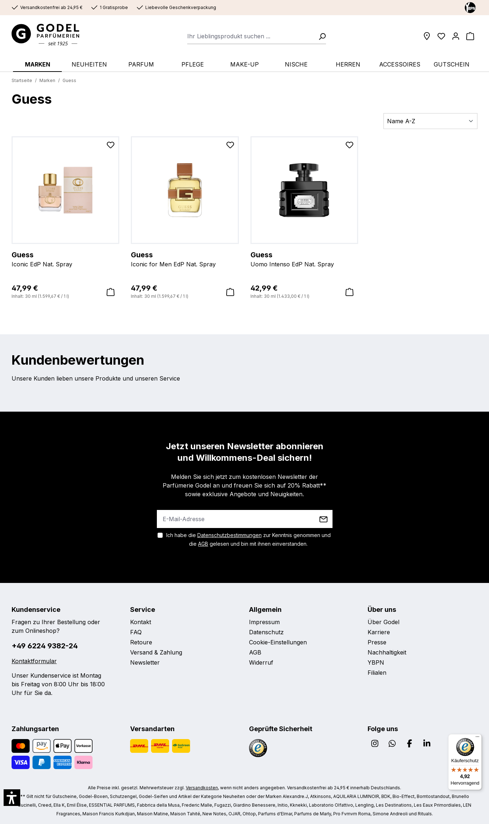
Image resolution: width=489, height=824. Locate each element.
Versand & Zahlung (156, 652)
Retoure (141, 642)
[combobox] (250, 36)
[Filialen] (427, 36)
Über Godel (383, 622)
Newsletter (145, 662)
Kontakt (140, 622)
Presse (377, 642)
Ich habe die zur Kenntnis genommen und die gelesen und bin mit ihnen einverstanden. (248, 539)
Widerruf (261, 662)
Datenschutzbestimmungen (229, 535)
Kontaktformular (34, 661)
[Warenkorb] (470, 36)
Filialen (377, 672)
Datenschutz (266, 632)
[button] (12, 797)
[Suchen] (320, 36)
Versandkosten (202, 787)
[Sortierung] (430, 121)
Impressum (264, 622)
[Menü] (477, 738)
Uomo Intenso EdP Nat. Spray (304, 259)
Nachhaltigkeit (387, 652)
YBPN (376, 662)
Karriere (379, 632)
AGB (203, 544)
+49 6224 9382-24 (45, 645)
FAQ (136, 632)
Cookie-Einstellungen (278, 642)
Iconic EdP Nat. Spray (65, 259)
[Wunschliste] (441, 36)
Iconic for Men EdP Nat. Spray (185, 259)
